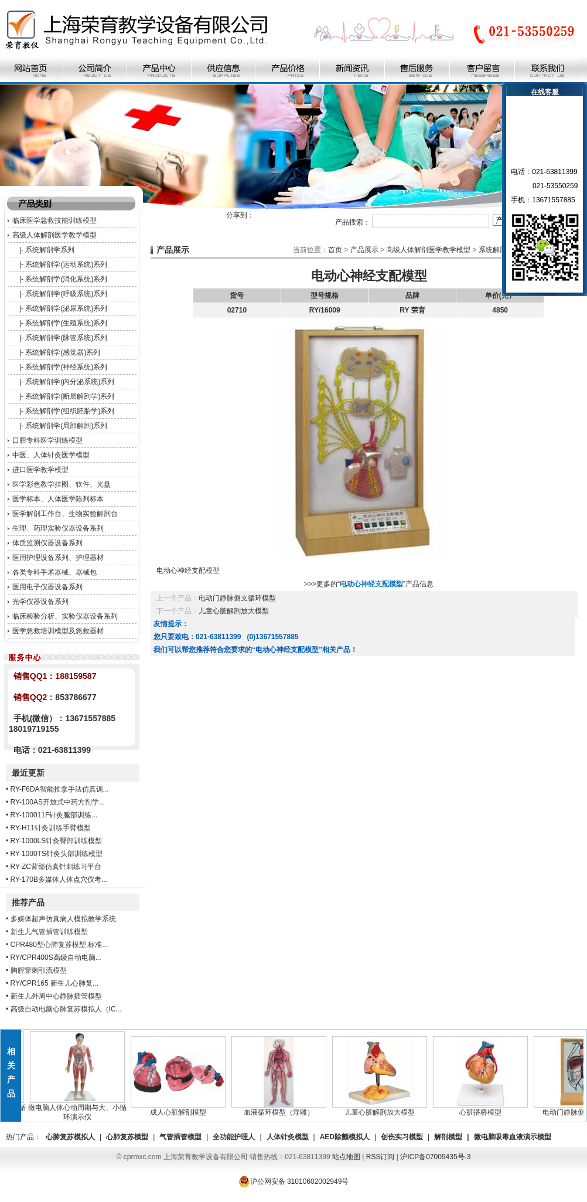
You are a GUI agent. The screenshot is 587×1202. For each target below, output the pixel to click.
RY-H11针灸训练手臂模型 (51, 828)
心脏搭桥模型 (482, 1108)
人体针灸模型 (288, 1137)
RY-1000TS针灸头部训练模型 (57, 854)
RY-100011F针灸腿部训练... (54, 815)
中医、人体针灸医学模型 (51, 455)
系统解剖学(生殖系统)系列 (66, 323)
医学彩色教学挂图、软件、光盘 (61, 484)
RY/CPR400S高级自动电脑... (56, 957)
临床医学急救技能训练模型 (54, 220)
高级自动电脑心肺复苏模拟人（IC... (66, 1009)
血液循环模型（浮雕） (281, 1108)
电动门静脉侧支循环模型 (237, 598)
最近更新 (28, 772)
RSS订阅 (380, 1157)
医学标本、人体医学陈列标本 (58, 499)
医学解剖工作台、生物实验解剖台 (65, 514)
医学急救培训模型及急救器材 (58, 631)
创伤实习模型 (402, 1137)
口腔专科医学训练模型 (47, 440)
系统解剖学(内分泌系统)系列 (69, 382)
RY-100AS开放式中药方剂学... (58, 802)
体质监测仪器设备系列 (47, 543)
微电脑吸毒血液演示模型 (512, 1137)
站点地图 (346, 1157)
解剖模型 (448, 1137)
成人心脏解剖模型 (180, 1108)
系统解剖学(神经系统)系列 (66, 367)
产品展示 (364, 250)
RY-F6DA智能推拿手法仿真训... (60, 789)
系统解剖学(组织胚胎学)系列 (69, 411)
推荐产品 (28, 902)
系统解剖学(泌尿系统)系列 (66, 308)
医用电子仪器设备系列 (47, 587)
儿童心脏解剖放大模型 (234, 611)
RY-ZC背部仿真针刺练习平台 (56, 867)
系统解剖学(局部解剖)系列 (66, 426)
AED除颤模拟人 (345, 1137)
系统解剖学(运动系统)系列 (66, 264)
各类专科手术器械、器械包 (54, 572)
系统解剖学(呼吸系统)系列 (66, 294)
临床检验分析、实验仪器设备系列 (65, 616)
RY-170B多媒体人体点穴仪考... (59, 879)
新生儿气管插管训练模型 (49, 932)
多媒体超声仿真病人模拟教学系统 (63, 919)
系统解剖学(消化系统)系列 (66, 279)
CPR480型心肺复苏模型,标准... (59, 944)
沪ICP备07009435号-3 (435, 1157)
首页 (335, 250)
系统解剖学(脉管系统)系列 (66, 338)
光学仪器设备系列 (40, 601)
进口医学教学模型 (40, 470)
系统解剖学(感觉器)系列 (62, 352)
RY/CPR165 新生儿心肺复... (54, 983)
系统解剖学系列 (49, 250)
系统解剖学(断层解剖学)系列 (69, 396)
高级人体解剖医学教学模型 (54, 235)
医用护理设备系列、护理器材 (58, 558)
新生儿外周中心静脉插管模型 (56, 996)
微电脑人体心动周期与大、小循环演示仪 (79, 1108)
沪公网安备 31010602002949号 (293, 1181)
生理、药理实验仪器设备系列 (58, 528)
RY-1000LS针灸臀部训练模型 (57, 841)
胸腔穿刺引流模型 (39, 970)
